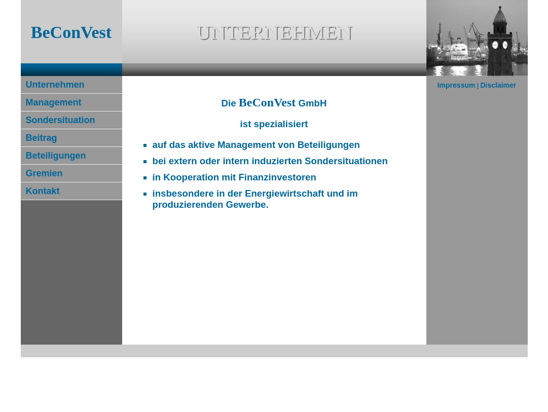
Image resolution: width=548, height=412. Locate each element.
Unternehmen (55, 85)
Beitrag (41, 138)
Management (54, 102)
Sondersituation (60, 120)
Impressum (456, 85)
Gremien (44, 173)
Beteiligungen (56, 156)
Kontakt (43, 191)
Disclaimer (498, 85)
